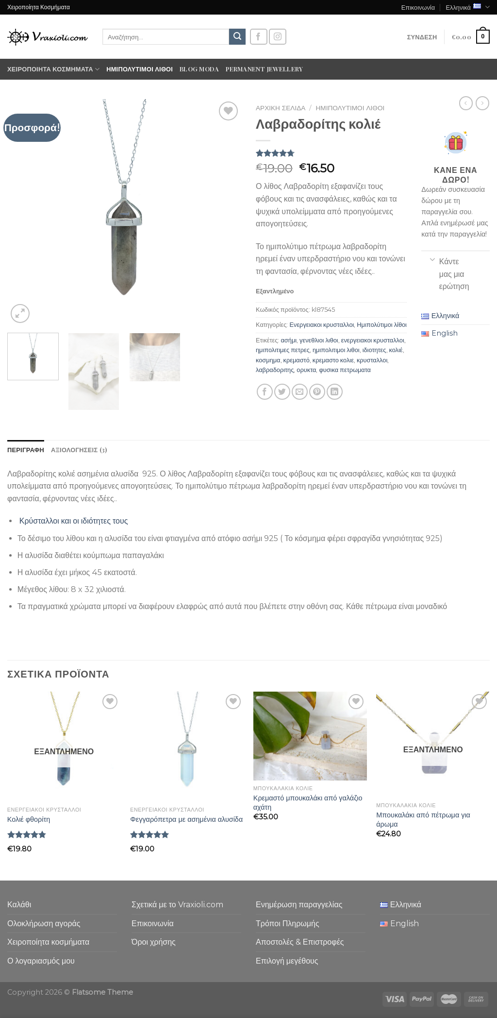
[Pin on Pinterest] (317, 392)
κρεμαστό (296, 360)
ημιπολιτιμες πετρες (283, 350)
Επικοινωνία (418, 7)
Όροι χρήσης (154, 942)
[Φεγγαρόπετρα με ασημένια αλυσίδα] (187, 746)
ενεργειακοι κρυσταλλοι (372, 340)
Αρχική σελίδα (280, 108)
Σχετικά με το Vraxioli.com (177, 904)
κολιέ (396, 350)
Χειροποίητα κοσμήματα (53, 69)
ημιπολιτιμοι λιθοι (336, 350)
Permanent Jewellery (264, 69)
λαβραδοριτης (275, 369)
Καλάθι (19, 904)
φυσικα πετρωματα (345, 369)
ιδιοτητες (374, 350)
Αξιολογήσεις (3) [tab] (79, 449)
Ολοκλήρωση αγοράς (44, 923)
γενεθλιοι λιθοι (318, 340)
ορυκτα (306, 369)
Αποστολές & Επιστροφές (300, 942)
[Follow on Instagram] (277, 37)
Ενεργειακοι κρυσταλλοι (321, 324)
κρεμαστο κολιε (333, 360)
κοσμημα (268, 360)
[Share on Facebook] (265, 392)
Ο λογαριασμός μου (41, 961)
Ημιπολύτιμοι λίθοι (139, 69)
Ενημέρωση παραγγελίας (299, 904)
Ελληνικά (468, 7)
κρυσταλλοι (372, 360)
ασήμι (289, 340)
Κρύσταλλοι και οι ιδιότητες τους (73, 521)
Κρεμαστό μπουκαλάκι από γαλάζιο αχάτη (308, 803)
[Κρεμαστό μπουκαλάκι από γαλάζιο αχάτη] (310, 736)
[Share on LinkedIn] (335, 392)
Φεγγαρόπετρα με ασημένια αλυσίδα (186, 819)
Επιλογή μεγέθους (287, 961)
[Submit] (237, 37)
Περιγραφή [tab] (25, 449)
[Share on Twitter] (282, 392)
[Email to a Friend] (300, 392)
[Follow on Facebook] (258, 37)
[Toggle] (432, 258)
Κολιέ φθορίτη (28, 819)
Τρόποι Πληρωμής (287, 923)
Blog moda (199, 69)
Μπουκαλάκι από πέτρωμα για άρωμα (423, 820)
